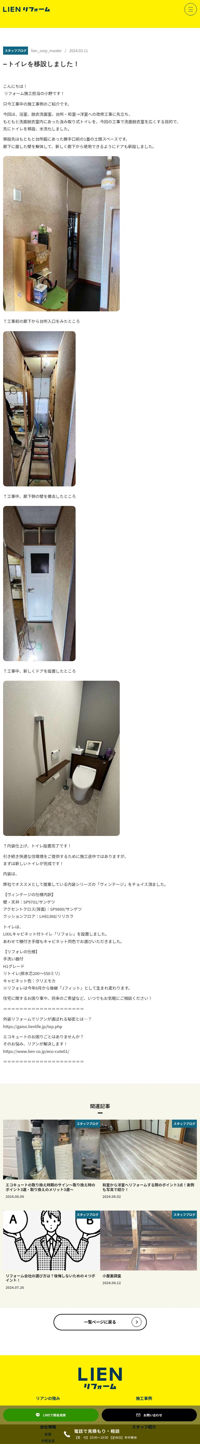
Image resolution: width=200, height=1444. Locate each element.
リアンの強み (48, 1398)
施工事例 (144, 1398)
